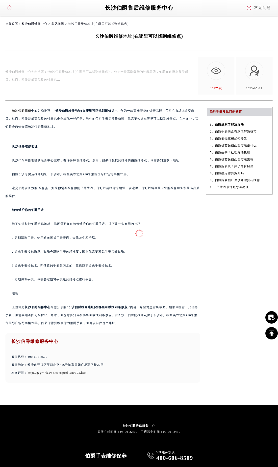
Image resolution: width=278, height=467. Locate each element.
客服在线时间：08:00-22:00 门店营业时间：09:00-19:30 (139, 432)
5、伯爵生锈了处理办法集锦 (230, 152)
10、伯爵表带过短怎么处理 (229, 187)
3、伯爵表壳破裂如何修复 (228, 138)
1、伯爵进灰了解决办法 (227, 124)
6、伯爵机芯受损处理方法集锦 (231, 159)
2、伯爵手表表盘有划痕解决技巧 (233, 131)
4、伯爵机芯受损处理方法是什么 (233, 145)
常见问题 (57, 24)
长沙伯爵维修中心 (34, 24)
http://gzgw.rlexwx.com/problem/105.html (57, 372)
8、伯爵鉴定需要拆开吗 (227, 173)
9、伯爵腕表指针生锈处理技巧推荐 (235, 180)
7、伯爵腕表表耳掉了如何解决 (231, 166)
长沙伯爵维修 (21, 110)
